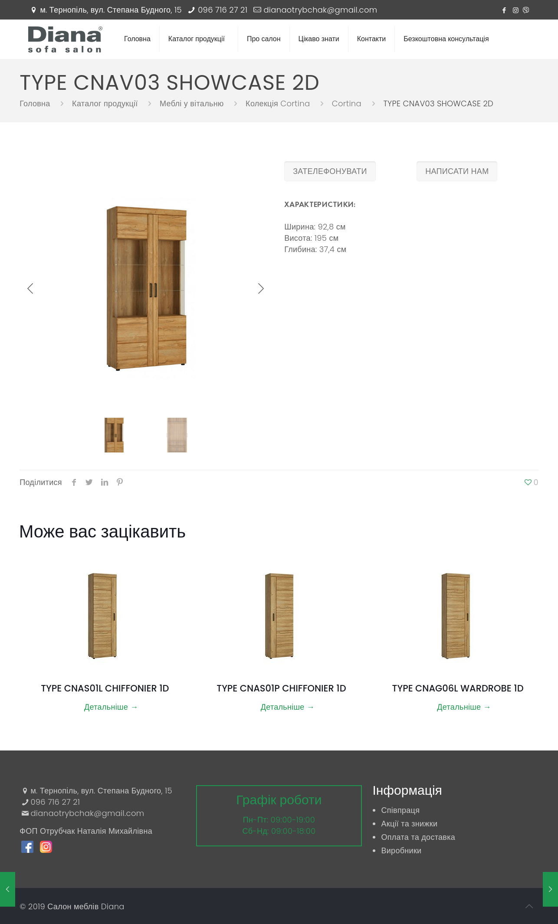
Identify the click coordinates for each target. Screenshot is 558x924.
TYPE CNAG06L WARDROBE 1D (458, 688)
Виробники (401, 850)
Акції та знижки (409, 823)
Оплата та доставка (418, 837)
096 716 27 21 (222, 9)
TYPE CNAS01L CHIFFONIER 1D (105, 688)
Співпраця (400, 810)
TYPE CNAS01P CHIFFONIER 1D (281, 688)
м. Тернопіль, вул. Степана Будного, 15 (111, 9)
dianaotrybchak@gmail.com (320, 9)
